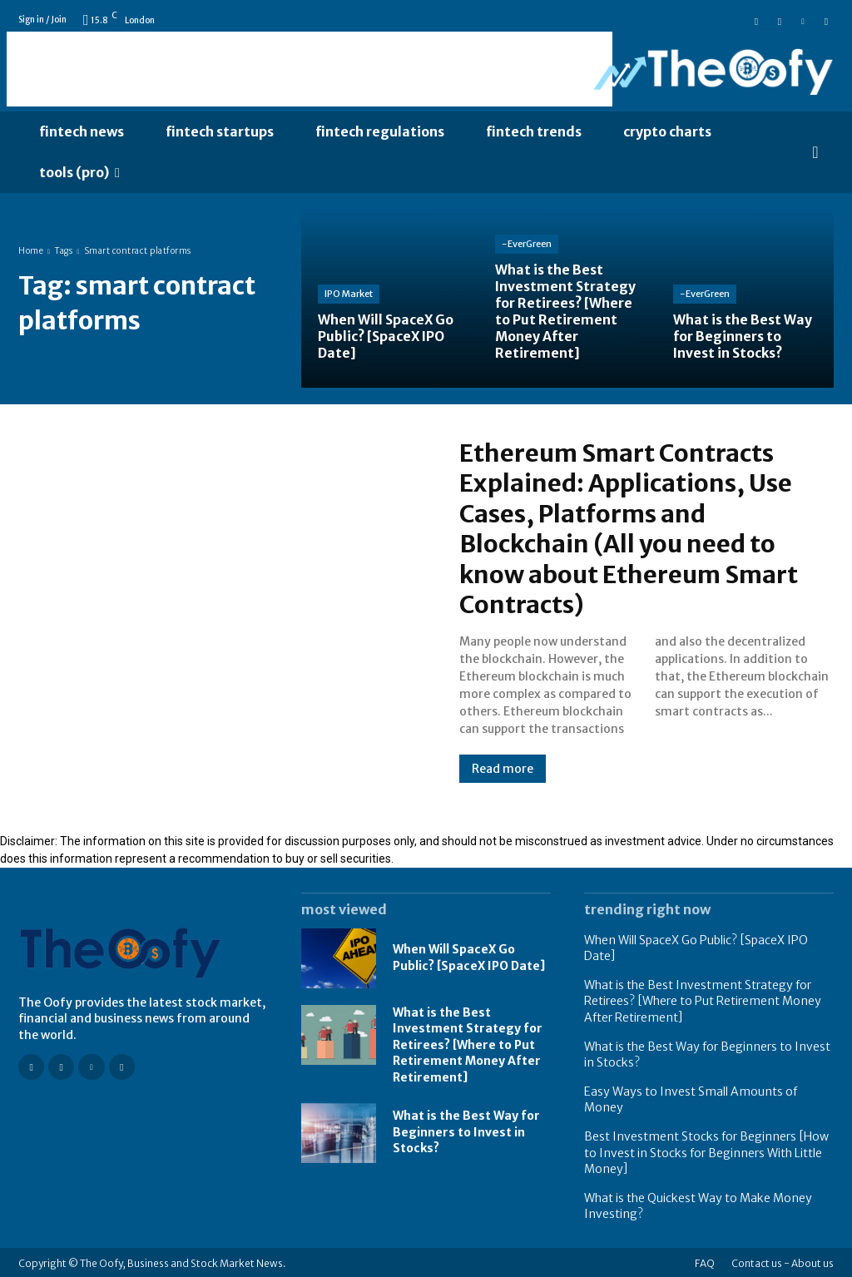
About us (812, 1261)
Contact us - (760, 1261)
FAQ (705, 1261)
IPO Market (348, 295)
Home (30, 250)
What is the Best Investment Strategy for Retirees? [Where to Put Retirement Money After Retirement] (467, 1042)
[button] (815, 152)
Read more (502, 766)
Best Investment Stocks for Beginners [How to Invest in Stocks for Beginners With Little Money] (706, 1150)
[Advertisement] (309, 69)
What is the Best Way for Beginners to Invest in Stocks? (466, 1129)
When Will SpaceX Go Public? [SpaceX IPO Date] (469, 955)
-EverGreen (527, 248)
